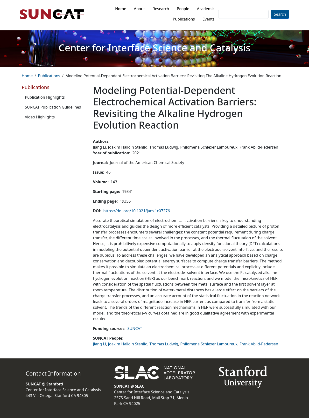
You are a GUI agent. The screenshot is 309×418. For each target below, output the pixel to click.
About (139, 8)
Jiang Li (99, 344)
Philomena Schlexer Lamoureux (209, 344)
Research (161, 8)
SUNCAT (134, 328)
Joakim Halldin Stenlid (127, 344)
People (183, 8)
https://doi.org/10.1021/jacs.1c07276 (136, 210)
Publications (184, 19)
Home (120, 8)
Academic (206, 8)
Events (208, 19)
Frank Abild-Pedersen (258, 344)
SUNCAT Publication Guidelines (53, 107)
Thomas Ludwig (163, 344)
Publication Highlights (45, 97)
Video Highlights (40, 117)
